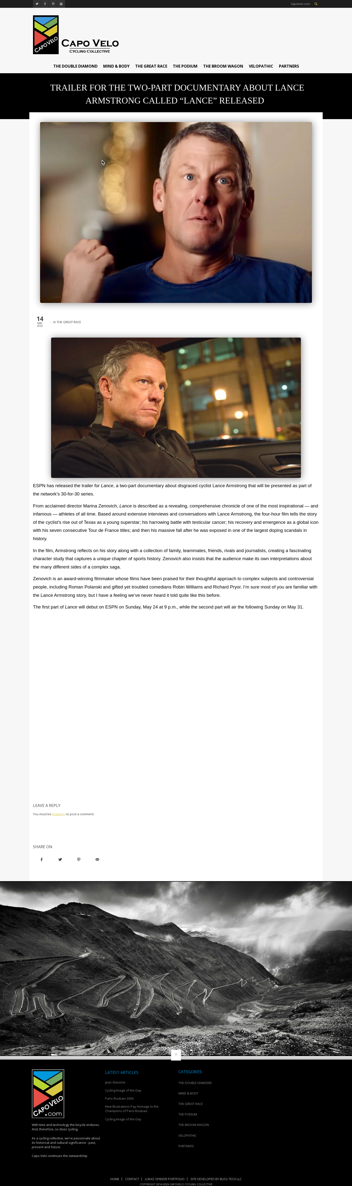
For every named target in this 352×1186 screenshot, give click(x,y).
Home (114, 1179)
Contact (132, 1179)
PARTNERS (289, 66)
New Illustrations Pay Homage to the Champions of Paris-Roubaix (132, 1108)
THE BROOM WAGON (223, 66)
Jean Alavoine (116, 1082)
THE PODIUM (185, 66)
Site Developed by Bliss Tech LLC (216, 1179)
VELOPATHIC (261, 66)
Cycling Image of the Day (123, 1090)
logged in (59, 814)
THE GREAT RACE (151, 66)
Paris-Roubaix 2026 (119, 1098)
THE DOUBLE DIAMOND (75, 66)
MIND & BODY (116, 66)
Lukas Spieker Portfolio (165, 1179)
